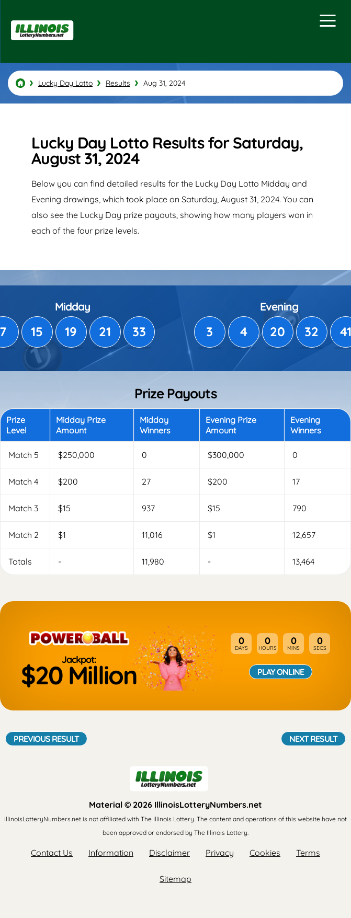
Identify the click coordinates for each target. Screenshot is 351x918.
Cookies (265, 852)
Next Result (313, 738)
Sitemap (175, 879)
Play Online (280, 672)
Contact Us (52, 852)
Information (110, 852)
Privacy (220, 852)
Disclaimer (169, 852)
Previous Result (46, 738)
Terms (308, 852)
